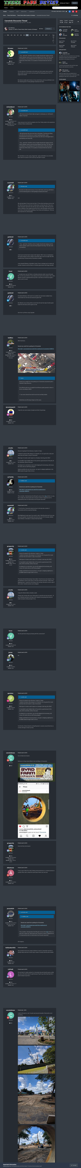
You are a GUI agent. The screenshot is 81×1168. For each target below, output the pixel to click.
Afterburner (10, 868)
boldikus (10, 338)
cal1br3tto (10, 477)
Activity (11, 7)
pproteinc (10, 693)
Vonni (10, 271)
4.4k (10, 665)
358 (21, 35)
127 (10, 880)
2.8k (10, 61)
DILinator (10, 48)
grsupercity (10, 546)
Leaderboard (31, 11)
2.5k (10, 119)
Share (41, 28)
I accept (73, 1165)
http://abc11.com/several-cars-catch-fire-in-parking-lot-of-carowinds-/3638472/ (36, 348)
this (46, 496)
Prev (8, 35)
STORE (63, 11)
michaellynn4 (10, 107)
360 (27, 35)
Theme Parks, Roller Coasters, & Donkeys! (27, 29)
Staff (17, 11)
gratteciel (10, 237)
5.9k (10, 489)
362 (33, 35)
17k (10, 195)
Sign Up (74, 3)
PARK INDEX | (59, 11)
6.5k (10, 921)
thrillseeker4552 (10, 947)
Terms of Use (6, 1166)
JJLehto (10, 448)
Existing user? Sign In (65, 3)
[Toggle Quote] (20, 52)
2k (11, 460)
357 (18, 35)
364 (40, 35)
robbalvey (12, 27)
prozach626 (10, 908)
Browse (6, 8)
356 (14, 35)
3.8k (10, 284)
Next (46, 35)
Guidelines (11, 11)
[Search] (60, 8)
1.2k (10, 982)
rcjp (63, 34)
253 (10, 706)
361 (30, 35)
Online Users (23, 11)
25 (11, 249)
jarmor (11, 652)
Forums (5, 11)
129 (10, 765)
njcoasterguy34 (10, 407)
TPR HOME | (53, 11)
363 (36, 35)
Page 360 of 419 (53, 39)
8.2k (10, 350)
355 (11, 35)
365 (43, 35)
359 (24, 35)
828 (10, 420)
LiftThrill (10, 969)
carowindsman (10, 753)
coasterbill (10, 183)
